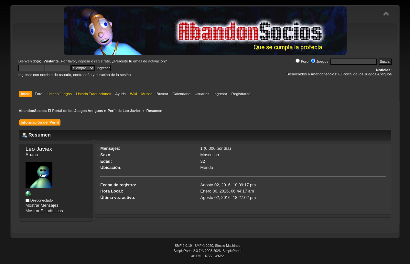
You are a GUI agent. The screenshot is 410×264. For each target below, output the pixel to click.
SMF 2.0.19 (183, 246)
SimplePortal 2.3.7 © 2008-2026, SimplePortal (208, 251)
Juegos (319, 61)
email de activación (149, 61)
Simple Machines (227, 246)
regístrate (102, 61)
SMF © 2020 (204, 246)
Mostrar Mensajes (42, 205)
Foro (302, 61)
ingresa (84, 61)
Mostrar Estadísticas (44, 210)
